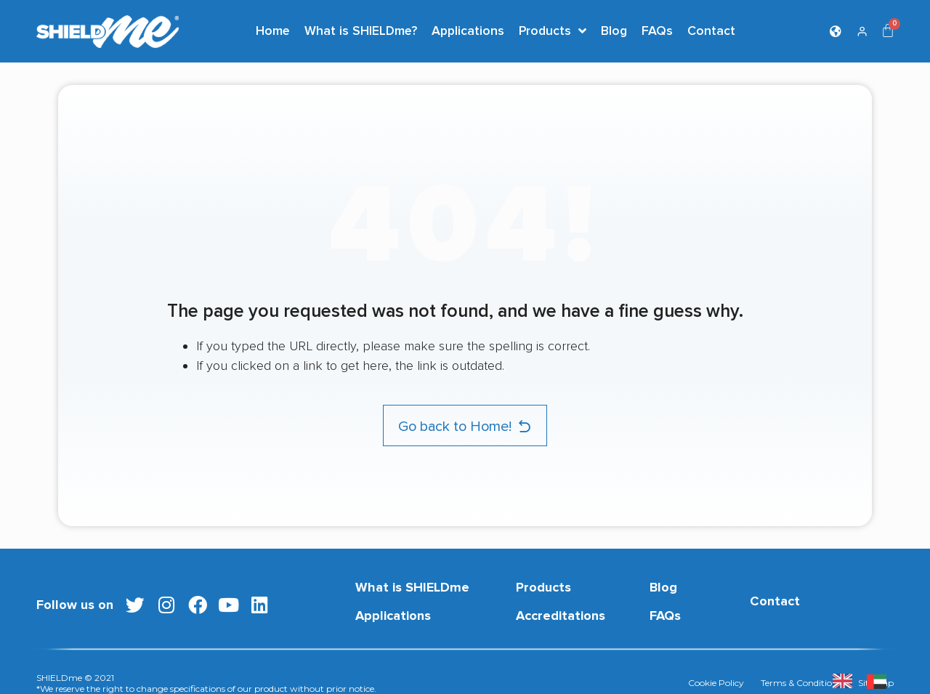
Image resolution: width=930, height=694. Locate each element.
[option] (880, 681)
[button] (465, 426)
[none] (846, 681)
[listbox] (867, 680)
